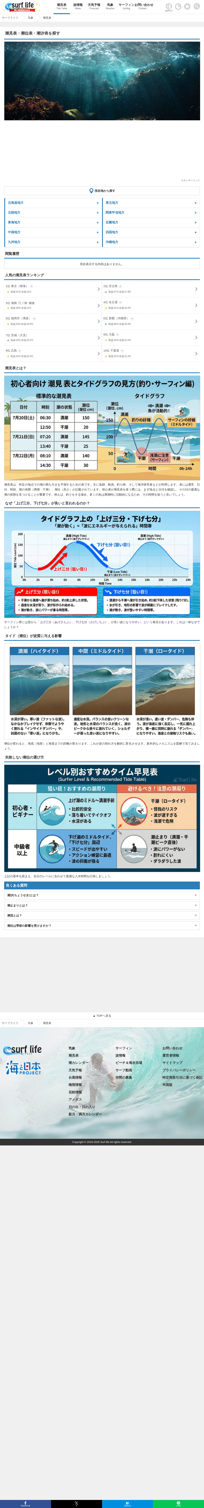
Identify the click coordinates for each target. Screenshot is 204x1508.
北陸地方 (14, 212)
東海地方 (14, 222)
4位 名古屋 (151, 306)
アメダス (75, 1099)
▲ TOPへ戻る (102, 1015)
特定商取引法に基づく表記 (182, 1077)
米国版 (167, 1085)
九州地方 (14, 242)
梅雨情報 (75, 1085)
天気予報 (94, 7)
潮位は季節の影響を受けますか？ (29, 925)
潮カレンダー (79, 1063)
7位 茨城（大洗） (53, 338)
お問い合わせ (142, 7)
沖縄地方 (112, 242)
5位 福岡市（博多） (53, 322)
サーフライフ (10, 1023)
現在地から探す (105, 190)
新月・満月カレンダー (85, 1114)
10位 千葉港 (151, 354)
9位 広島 (53, 354)
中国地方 (14, 232)
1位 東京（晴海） (53, 290)
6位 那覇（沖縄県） (151, 322)
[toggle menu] (197, 5)
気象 (110, 7)
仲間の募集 (123, 1077)
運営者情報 (170, 1055)
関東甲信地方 (115, 212)
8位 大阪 (151, 338)
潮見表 (62, 7)
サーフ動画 (123, 1070)
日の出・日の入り (82, 1107)
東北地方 (112, 202)
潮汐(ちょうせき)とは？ (23, 895)
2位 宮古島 (151, 290)
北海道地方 (16, 202)
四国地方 (112, 232)
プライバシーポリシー (179, 1070)
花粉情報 (75, 1092)
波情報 (78, 7)
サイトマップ (172, 1063)
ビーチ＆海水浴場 (128, 1063)
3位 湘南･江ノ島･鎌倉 (53, 306)
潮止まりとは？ (17, 905)
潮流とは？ (14, 915)
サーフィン (126, 7)
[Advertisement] (100, 150)
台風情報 (75, 1077)
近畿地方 (112, 222)
